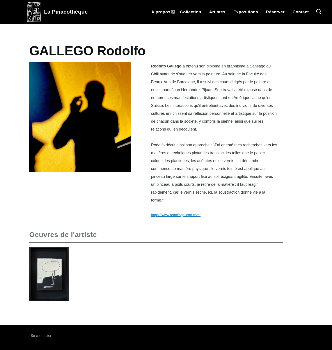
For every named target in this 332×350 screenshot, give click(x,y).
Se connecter (41, 336)
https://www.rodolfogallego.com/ (176, 215)
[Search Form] (319, 12)
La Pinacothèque (66, 12)
